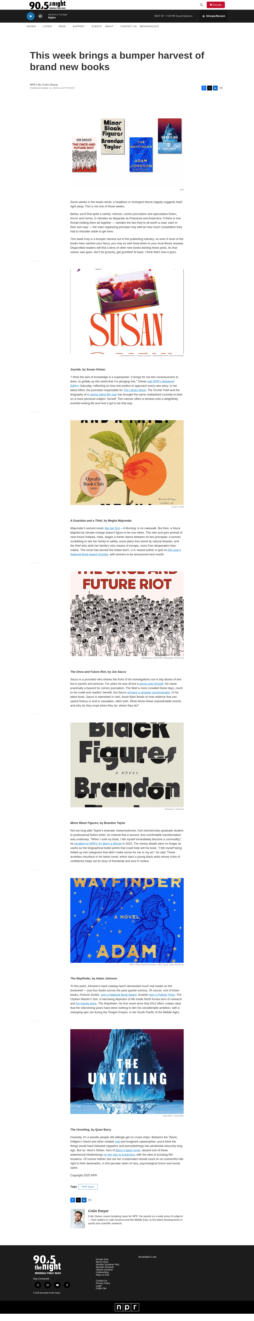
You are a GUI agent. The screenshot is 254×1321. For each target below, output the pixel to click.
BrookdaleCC (149, 33)
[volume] (40, 23)
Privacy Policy (103, 1290)
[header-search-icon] (203, 8)
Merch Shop (102, 1269)
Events (97, 33)
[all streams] (213, 23)
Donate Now (102, 1266)
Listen (47, 33)
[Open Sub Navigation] (38, 33)
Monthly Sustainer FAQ (107, 1272)
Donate (219, 8)
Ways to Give (102, 1282)
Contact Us (129, 33)
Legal (98, 1293)
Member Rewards (105, 1274)
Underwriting (102, 1279)
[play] (30, 23)
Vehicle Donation (104, 1277)
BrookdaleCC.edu (147, 1264)
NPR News (88, 1194)
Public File (101, 1296)
